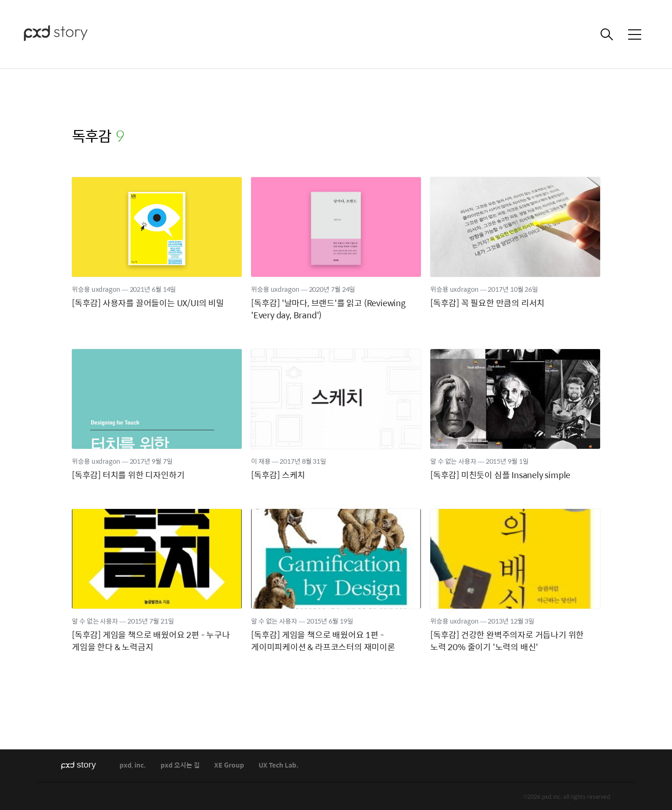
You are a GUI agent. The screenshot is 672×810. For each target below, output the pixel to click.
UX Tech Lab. (279, 765)
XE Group (229, 765)
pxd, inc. (132, 765)
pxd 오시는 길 (180, 765)
